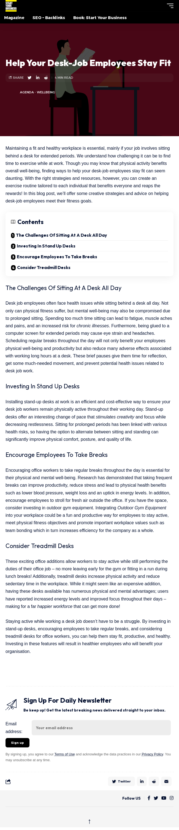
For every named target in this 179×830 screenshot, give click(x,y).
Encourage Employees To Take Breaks (57, 256)
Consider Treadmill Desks (43, 267)
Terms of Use (65, 754)
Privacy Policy (152, 754)
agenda (27, 92)
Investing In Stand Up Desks (46, 246)
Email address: (14, 727)
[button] (160, 6)
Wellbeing (46, 92)
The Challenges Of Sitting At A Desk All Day (61, 235)
